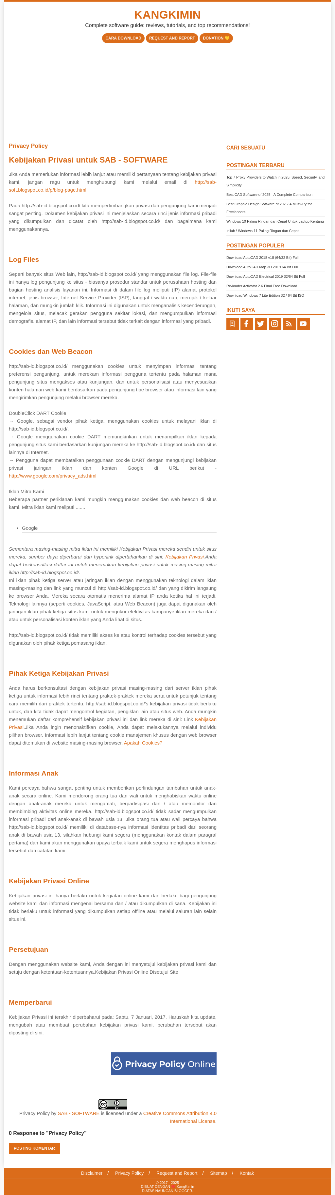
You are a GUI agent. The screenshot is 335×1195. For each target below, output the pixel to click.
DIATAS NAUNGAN (158, 1191)
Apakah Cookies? (143, 743)
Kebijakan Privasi (185, 556)
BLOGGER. (183, 1191)
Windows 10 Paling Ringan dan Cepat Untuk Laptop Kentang (275, 221)
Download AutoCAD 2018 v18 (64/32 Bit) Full (262, 257)
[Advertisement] (167, 92)
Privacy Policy (28, 146)
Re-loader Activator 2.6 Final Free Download (261, 286)
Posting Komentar (34, 1148)
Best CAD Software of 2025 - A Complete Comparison (269, 195)
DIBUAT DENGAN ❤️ (159, 1186)
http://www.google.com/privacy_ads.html (53, 476)
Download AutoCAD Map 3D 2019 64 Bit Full (262, 267)
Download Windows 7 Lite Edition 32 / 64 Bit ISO (265, 295)
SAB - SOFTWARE (79, 1113)
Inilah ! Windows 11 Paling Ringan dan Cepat (262, 231)
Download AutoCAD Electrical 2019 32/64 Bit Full (265, 276)
